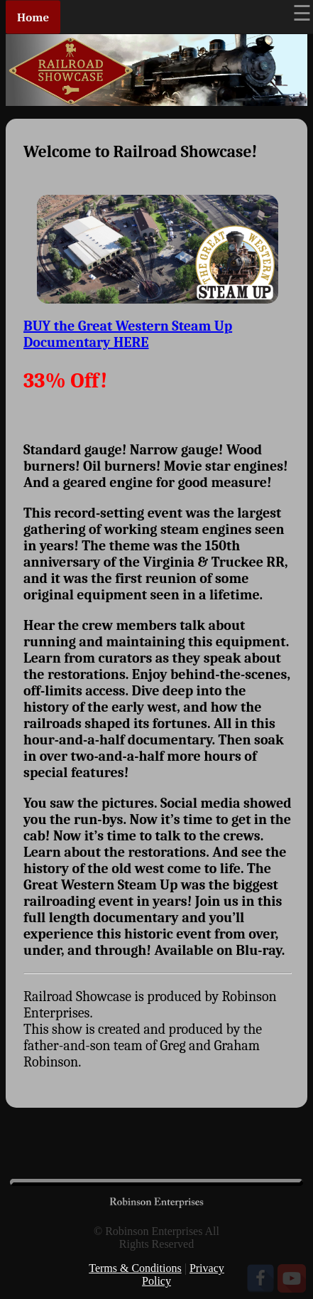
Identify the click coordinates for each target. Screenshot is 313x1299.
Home (33, 17)
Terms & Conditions (135, 1268)
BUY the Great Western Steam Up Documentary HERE (127, 334)
